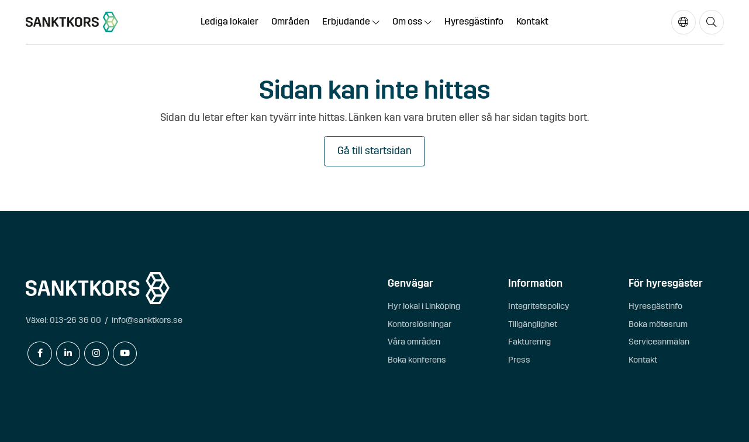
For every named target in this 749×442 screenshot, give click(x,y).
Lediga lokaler (229, 21)
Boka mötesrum (658, 324)
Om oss (407, 21)
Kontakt (532, 21)
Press (519, 359)
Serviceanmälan (659, 341)
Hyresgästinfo (473, 21)
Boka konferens (417, 359)
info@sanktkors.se (147, 320)
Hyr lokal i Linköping (424, 306)
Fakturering (529, 341)
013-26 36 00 (75, 320)
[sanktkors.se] (72, 22)
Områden (290, 21)
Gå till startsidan (374, 151)
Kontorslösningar (419, 324)
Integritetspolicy (538, 306)
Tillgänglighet (532, 324)
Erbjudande (346, 21)
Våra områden (414, 341)
